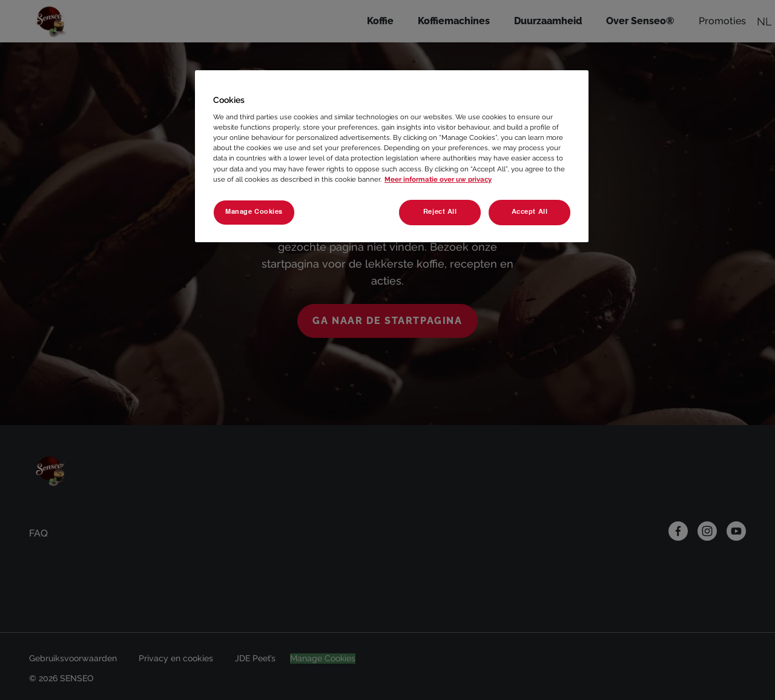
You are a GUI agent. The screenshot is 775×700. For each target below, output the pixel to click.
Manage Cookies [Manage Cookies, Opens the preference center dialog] (254, 212)
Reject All (438, 212)
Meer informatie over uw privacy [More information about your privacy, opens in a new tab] (438, 179)
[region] (392, 156)
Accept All (530, 212)
